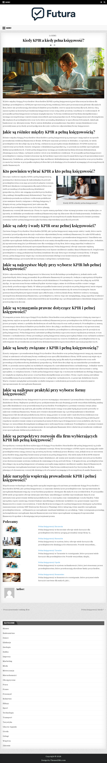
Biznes (53, 35)
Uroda (5, 731)
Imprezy (7, 657)
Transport (7, 717)
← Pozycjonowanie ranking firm (15, 610)
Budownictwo (9, 633)
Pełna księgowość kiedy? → (93, 610)
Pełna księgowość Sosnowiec (51, 574)
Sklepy (6, 703)
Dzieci (5, 638)
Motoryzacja (8, 671)
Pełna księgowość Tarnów (50, 550)
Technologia (8, 713)
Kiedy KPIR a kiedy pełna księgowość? (53, 40)
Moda (5, 666)
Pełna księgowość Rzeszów (50, 539)
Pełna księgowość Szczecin (50, 526)
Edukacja (7, 642)
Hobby (6, 652)
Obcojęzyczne (9, 680)
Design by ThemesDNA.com (53, 760)
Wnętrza (7, 741)
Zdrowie (6, 746)
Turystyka (7, 722)
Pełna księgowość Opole (49, 562)
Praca (5, 685)
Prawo (6, 689)
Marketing (7, 661)
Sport (5, 708)
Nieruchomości (9, 675)
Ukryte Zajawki (10, 727)
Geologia (7, 647)
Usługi (6, 736)
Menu (7, 2)
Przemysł (7, 694)
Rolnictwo (7, 699)
